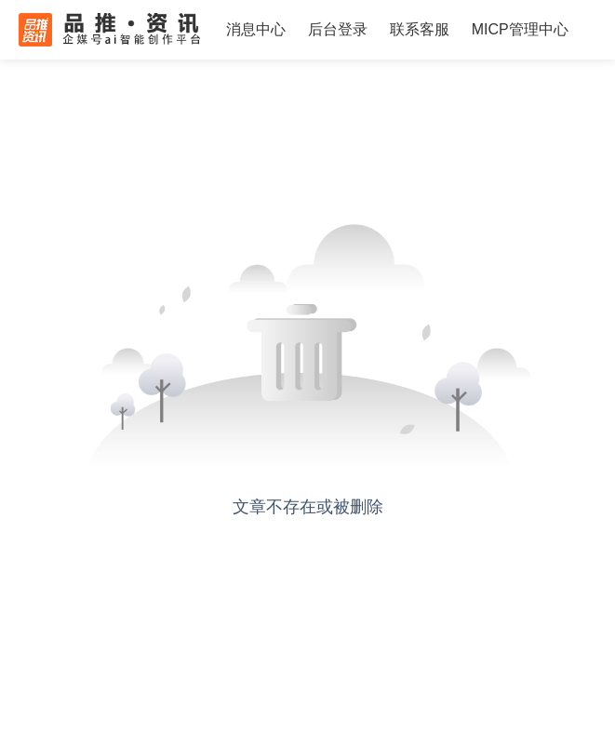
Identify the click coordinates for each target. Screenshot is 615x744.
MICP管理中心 (520, 29)
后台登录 (338, 29)
